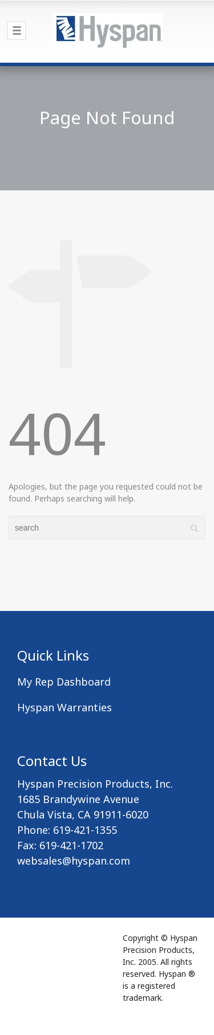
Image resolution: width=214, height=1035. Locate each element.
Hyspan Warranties (64, 707)
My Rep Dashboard (64, 681)
